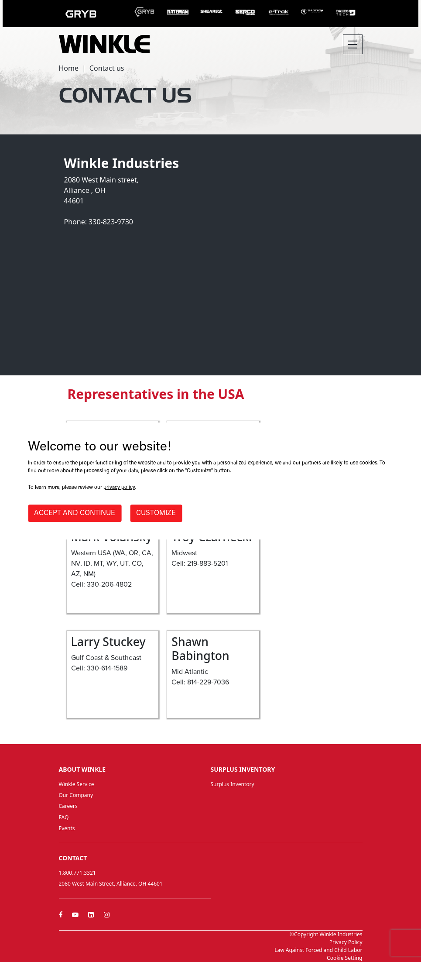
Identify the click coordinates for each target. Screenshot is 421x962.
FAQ (64, 817)
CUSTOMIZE (156, 513)
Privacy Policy (346, 942)
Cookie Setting (344, 958)
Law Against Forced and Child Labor (318, 950)
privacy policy (119, 487)
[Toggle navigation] (353, 44)
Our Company (76, 795)
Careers (68, 806)
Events (67, 828)
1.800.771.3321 (77, 872)
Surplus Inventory (232, 784)
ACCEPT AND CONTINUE (74, 513)
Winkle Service (76, 784)
